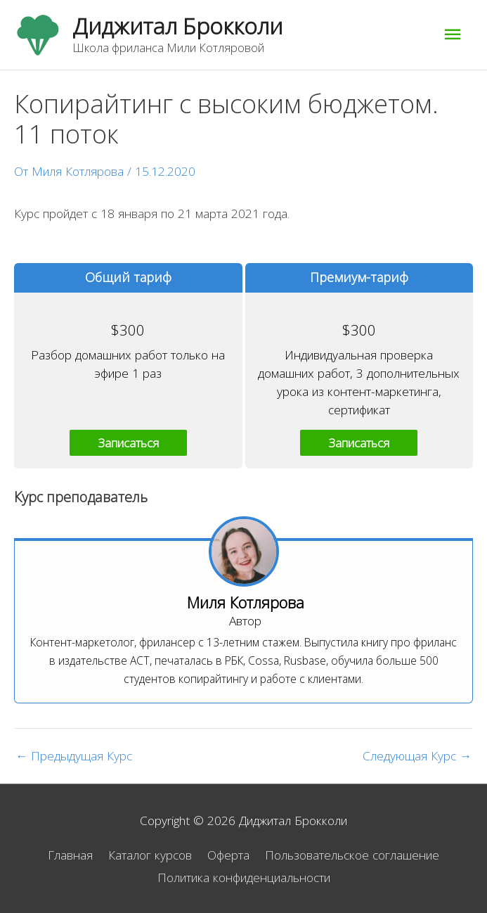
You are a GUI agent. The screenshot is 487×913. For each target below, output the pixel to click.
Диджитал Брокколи (177, 26)
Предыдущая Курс (73, 756)
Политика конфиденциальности (243, 877)
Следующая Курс (417, 756)
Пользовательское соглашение (352, 854)
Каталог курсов (150, 854)
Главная (70, 854)
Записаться (128, 442)
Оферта (228, 854)
